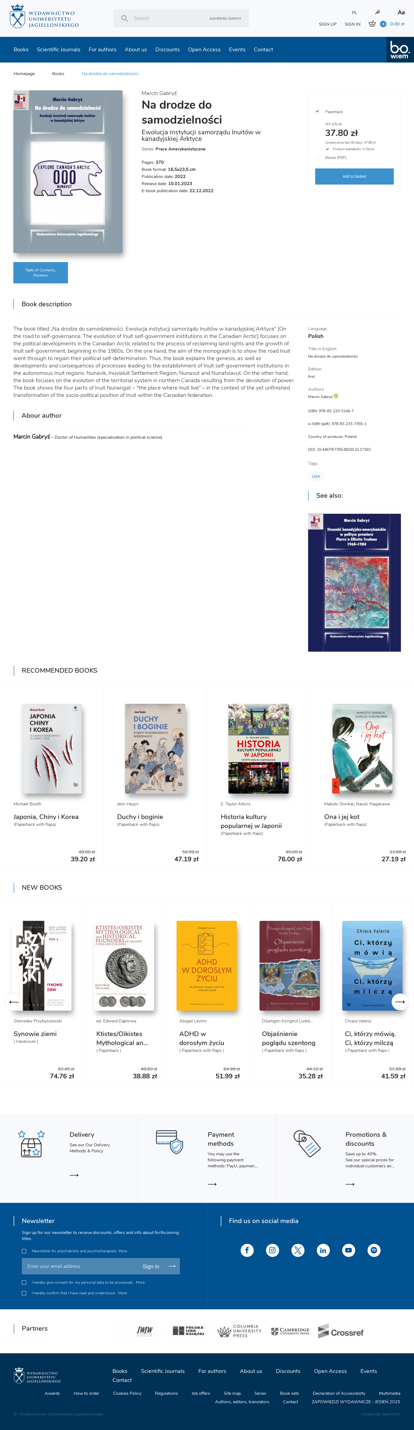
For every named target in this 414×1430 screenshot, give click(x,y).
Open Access (204, 49)
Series (260, 1393)
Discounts (167, 49)
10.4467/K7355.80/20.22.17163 (344, 449)
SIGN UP (327, 24)
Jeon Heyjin (128, 804)
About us (136, 49)
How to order (86, 1393)
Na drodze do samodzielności (110, 74)
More (122, 1251)
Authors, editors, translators (242, 1402)
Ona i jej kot (341, 816)
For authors (103, 49)
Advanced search (225, 18)
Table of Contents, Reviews (40, 273)
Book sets (289, 1393)
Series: (173, 149)
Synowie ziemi (35, 1034)
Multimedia (389, 1393)
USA (316, 476)
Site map (232, 1393)
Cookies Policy (127, 1393)
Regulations (166, 1393)
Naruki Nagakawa (373, 804)
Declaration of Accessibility (339, 1393)
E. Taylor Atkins (236, 804)
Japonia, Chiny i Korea (46, 816)
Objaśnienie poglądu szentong (288, 1038)
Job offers (201, 1393)
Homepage (24, 74)
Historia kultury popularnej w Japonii (251, 821)
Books (21, 49)
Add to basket (354, 176)
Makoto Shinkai (339, 804)
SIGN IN (353, 24)
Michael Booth (27, 804)
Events (237, 49)
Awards (52, 1393)
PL (354, 13)
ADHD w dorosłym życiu (201, 1038)
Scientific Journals (59, 49)
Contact (263, 49)
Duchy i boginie (140, 816)
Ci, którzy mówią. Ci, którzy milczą (370, 1038)
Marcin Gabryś (159, 93)
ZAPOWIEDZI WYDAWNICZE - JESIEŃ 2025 (356, 1402)
